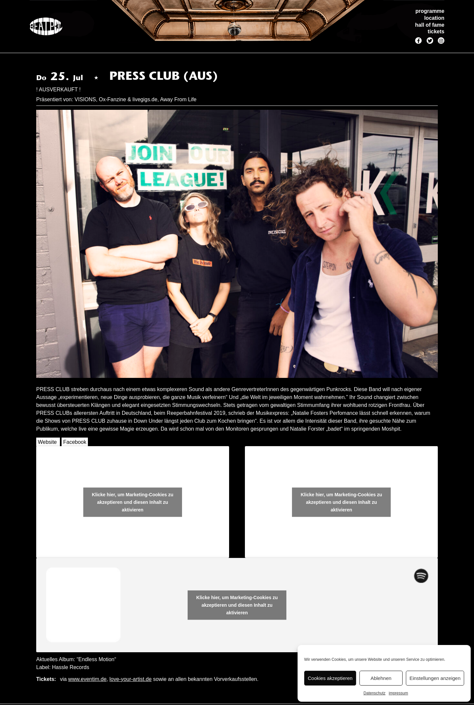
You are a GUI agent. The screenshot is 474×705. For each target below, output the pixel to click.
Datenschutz (374, 693)
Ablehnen (381, 678)
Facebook (74, 442)
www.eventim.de (87, 679)
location (434, 18)
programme (429, 11)
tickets (436, 31)
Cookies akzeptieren (330, 678)
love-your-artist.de (130, 679)
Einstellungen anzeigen (435, 678)
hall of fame (429, 25)
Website (47, 442)
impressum (398, 693)
